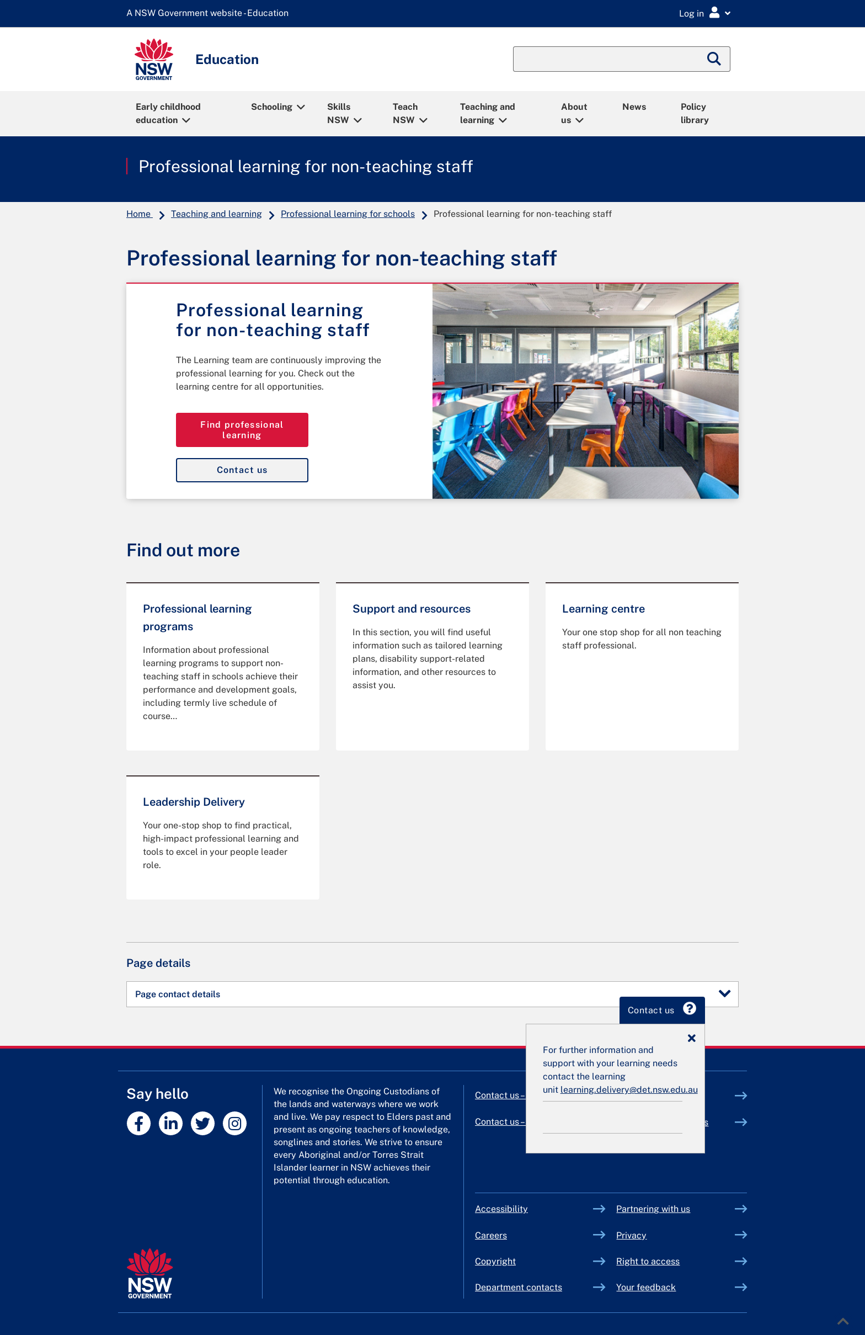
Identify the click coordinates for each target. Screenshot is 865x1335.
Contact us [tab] (695, 1011)
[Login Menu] (705, 13)
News (634, 107)
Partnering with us (653, 1209)
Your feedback (646, 1287)
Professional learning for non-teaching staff (305, 166)
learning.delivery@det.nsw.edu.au (662, 1089)
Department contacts (518, 1287)
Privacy (631, 1235)
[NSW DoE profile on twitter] (202, 1123)
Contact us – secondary (522, 1121)
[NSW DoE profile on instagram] (234, 1123)
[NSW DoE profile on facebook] (138, 1123)
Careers (491, 1235)
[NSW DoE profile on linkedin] (170, 1123)
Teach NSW (405, 113)
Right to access (648, 1261)
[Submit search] (714, 59)
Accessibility (501, 1209)
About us (574, 113)
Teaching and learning (487, 113)
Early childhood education (168, 113)
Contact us (242, 470)
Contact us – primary (516, 1095)
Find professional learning (242, 429)
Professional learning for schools (348, 214)
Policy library (695, 113)
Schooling (271, 107)
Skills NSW (338, 113)
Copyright (495, 1261)
